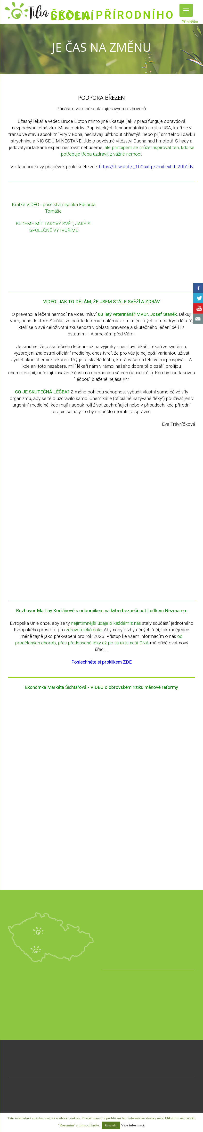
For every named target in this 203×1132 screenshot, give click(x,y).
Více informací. (133, 1125)
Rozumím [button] (111, 1125)
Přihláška (190, 21)
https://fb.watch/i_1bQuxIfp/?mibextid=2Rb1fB (146, 166)
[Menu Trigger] (186, 10)
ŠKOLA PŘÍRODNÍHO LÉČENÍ (113, 15)
